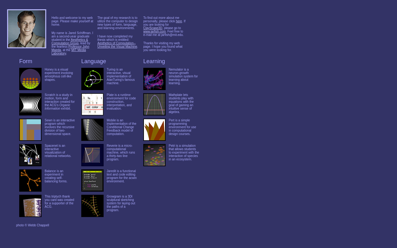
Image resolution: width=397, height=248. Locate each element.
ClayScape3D (152, 28)
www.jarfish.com (154, 31)
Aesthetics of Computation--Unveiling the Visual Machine (117, 44)
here (179, 21)
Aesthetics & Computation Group (69, 41)
